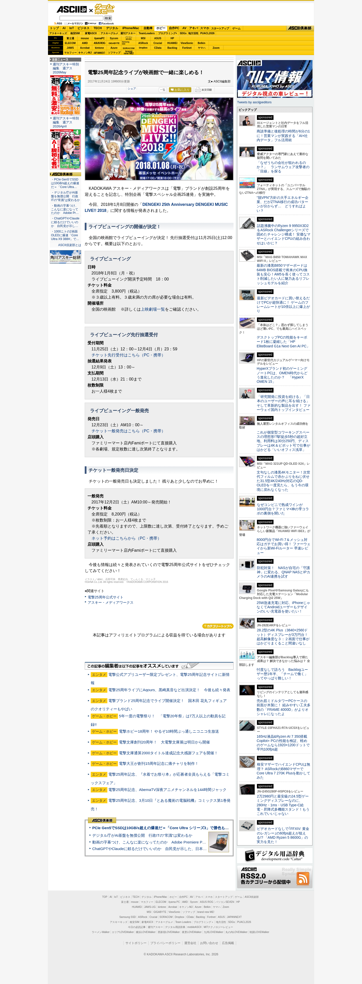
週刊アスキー (127, 33)
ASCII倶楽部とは (69, 245)
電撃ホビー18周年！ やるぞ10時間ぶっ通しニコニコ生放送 (169, 731)
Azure (114, 47)
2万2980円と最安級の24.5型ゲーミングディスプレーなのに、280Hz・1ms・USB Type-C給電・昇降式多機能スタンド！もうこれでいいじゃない (283, 805)
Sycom (114, 38)
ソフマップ (114, 52)
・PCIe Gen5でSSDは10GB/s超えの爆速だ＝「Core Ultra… (65, 183)
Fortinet (187, 47)
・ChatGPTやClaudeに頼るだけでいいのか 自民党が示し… (65, 222)
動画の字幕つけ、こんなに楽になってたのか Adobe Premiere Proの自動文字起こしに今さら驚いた (177, 842)
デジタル (112, 28)
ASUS (157, 38)
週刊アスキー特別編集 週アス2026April (66, 122)
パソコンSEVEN (128, 38)
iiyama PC (174, 902)
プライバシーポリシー (165, 943)
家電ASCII (91, 33)
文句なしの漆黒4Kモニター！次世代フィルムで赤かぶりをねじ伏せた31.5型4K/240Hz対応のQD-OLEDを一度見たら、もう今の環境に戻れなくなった (283, 481)
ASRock (143, 43)
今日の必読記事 (137, 927)
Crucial (158, 43)
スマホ (204, 28)
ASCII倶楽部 (300, 28)
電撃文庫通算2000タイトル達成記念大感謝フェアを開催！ (168, 753)
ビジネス (83, 28)
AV (185, 28)
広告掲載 (228, 943)
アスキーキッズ (58, 33)
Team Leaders (183, 922)
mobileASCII (195, 927)
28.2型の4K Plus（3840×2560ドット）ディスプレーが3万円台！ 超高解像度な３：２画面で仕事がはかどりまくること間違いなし (283, 636)
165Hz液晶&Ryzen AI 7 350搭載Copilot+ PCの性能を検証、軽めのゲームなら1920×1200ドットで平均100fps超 (283, 743)
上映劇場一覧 (153, 309)
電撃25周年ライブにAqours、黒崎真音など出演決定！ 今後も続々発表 (169, 690)
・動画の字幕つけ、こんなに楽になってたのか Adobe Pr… (65, 209)
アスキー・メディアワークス (110, 602)
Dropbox (143, 47)
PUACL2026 (207, 33)
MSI (143, 38)
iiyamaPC (99, 38)
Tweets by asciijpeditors (254, 102)
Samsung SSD (127, 917)
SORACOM (166, 917)
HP (172, 38)
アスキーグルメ (109, 33)
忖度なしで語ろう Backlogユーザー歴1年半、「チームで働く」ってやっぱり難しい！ (282, 674)
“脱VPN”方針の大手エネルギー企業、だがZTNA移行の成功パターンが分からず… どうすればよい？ (282, 204)
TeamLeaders (147, 33)
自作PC (174, 28)
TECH (98, 28)
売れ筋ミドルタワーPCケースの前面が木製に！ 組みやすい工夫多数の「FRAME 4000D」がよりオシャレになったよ (283, 707)
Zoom (216, 47)
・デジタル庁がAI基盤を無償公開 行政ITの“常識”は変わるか (65, 196)
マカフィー (70, 52)
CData (157, 47)
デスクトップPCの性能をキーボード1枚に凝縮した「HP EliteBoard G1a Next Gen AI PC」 (283, 341)
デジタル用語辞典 (175, 927)
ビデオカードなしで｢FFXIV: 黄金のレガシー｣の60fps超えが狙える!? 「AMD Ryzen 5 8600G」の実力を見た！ (283, 835)
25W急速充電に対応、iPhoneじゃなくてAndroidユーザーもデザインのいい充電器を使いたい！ (283, 607)
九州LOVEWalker (213, 932)
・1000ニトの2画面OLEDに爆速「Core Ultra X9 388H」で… (65, 235)
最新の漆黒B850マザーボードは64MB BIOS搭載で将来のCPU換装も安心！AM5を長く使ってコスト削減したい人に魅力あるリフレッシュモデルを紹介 (283, 274)
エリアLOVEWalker (123, 932)
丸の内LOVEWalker (236, 932)
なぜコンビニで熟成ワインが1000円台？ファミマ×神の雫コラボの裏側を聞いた (283, 509)
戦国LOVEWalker (259, 932)
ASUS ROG (99, 43)
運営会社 (190, 943)
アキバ (193, 28)
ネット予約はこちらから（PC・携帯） (126, 538)
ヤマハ (201, 47)
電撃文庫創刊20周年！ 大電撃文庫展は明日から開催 (164, 742)
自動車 (148, 28)
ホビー (160, 28)
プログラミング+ (167, 33)
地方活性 (193, 33)
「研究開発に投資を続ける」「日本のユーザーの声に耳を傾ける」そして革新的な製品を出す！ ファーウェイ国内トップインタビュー (283, 403)
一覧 (162, 89)
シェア (132, 88)
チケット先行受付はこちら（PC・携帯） (128, 355)
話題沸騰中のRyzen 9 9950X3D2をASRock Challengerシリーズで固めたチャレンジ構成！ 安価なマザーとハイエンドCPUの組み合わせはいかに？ (283, 234)
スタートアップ (220, 28)
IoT (71, 28)
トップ (54, 28)
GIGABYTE (114, 43)
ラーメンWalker (101, 932)
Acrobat (85, 47)
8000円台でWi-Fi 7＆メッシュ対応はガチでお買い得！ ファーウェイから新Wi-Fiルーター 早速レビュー (283, 546)
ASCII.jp (71, 9)
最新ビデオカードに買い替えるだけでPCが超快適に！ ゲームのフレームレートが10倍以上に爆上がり (283, 304)
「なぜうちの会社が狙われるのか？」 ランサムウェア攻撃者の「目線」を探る (283, 167)
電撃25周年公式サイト (105, 597)
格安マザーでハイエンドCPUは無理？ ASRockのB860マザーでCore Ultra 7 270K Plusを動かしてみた (283, 770)
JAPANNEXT (99, 53)
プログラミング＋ (204, 922)
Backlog (172, 47)
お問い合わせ (209, 943)
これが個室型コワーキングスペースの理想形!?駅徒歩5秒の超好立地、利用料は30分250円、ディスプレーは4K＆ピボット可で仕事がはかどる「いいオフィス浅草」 (283, 441)
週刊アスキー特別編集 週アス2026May (66, 68)
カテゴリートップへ (218, 626)
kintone (99, 47)
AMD (85, 43)
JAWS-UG (150, 907)
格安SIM (75, 33)
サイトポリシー (136, 943)
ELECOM (70, 43)
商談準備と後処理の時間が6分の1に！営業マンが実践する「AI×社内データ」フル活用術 (283, 135)
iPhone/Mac (130, 28)
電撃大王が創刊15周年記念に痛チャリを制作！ (159, 763)
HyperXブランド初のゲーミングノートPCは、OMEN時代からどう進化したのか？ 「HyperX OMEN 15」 (282, 375)
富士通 (70, 38)
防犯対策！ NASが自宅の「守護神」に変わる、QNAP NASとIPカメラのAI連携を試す (283, 572)
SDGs (183, 33)
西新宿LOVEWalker (169, 932)
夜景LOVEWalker (191, 932)
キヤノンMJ (85, 52)
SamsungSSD (125, 43)
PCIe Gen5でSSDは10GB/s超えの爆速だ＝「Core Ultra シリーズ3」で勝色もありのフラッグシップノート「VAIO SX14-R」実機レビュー (210, 828)
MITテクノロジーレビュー (218, 927)
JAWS (70, 47)
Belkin (201, 43)
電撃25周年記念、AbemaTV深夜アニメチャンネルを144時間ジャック (167, 789)
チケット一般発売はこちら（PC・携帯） (128, 431)
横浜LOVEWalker (145, 932)
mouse (85, 38)
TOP (104, 897)
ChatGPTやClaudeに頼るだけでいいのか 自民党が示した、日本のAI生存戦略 (158, 849)
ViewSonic (187, 43)
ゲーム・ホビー (105, 9)
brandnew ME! (129, 53)
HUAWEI (172, 43)
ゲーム (236, 28)
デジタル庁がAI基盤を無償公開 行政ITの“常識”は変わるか (142, 835)
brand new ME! (205, 912)
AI (64, 28)
